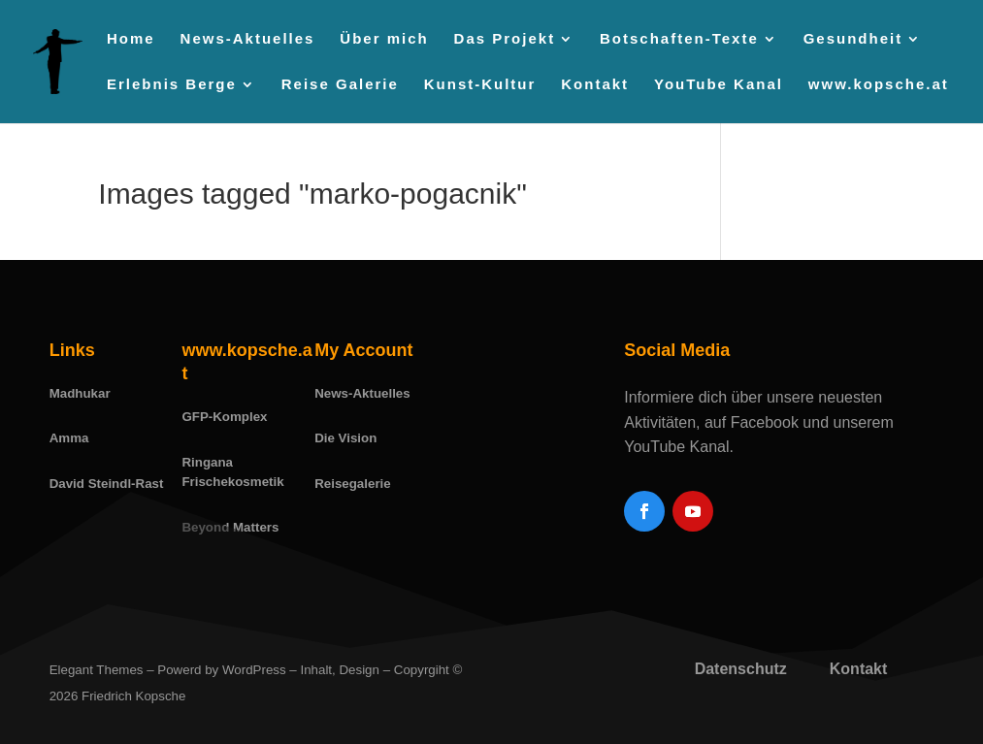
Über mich (384, 39)
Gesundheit (853, 39)
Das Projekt (505, 39)
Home (131, 39)
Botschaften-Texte (679, 39)
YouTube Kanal (718, 85)
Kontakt (595, 85)
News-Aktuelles (247, 39)
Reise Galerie (340, 85)
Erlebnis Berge (172, 85)
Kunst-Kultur (480, 85)
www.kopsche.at (878, 85)
